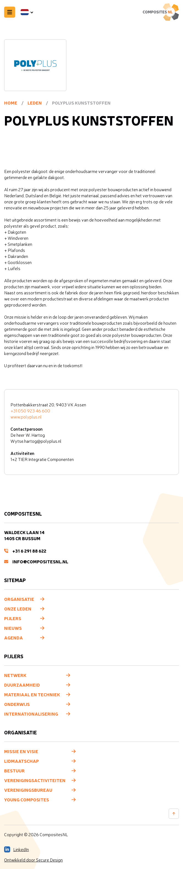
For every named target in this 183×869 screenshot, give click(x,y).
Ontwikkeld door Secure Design (33, 860)
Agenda (13, 638)
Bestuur (14, 770)
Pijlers (12, 618)
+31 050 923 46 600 (30, 411)
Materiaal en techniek (32, 694)
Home (10, 103)
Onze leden (17, 609)
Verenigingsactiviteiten (34, 780)
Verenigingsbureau (28, 790)
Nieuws (13, 628)
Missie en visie (21, 751)
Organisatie (19, 599)
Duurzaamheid (22, 685)
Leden (35, 103)
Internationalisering (31, 714)
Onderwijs (17, 704)
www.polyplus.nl (26, 417)
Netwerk (15, 675)
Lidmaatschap (21, 761)
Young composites (26, 799)
